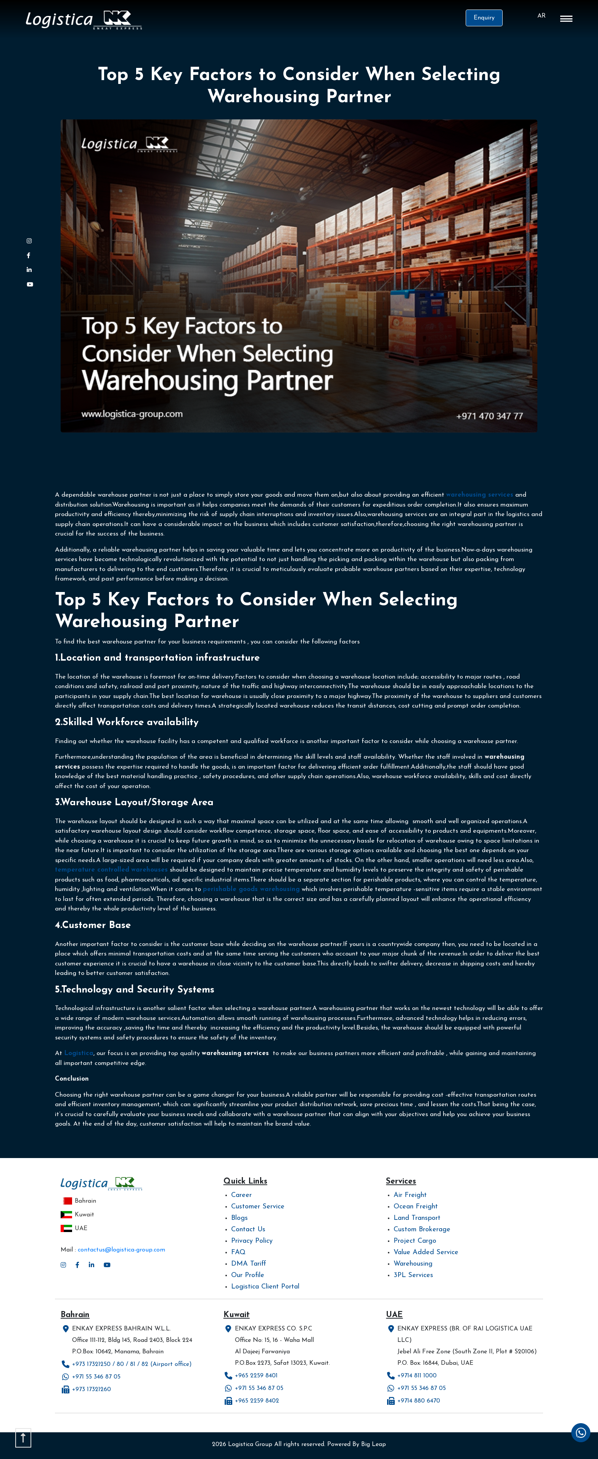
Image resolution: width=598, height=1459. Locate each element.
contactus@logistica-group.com (121, 1250)
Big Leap (373, 1444)
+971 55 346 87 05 (96, 1377)
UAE (74, 1228)
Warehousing (413, 1264)
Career (241, 1195)
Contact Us (248, 1229)
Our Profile (247, 1275)
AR (541, 16)
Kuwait (77, 1214)
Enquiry (484, 18)
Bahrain (78, 1201)
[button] (566, 20)
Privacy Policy (252, 1241)
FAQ (238, 1252)
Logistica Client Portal (265, 1286)
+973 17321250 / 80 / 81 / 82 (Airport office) (132, 1364)
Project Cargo (415, 1241)
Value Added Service (426, 1252)
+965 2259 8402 (257, 1401)
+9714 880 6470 (418, 1401)
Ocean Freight (416, 1206)
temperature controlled (92, 870)
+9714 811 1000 (417, 1376)
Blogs (239, 1218)
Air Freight (410, 1195)
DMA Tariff (248, 1264)
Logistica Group (250, 1444)
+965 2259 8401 (256, 1376)
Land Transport (417, 1218)
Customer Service (258, 1206)
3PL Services (413, 1275)
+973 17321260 (91, 1390)
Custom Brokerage (422, 1229)
